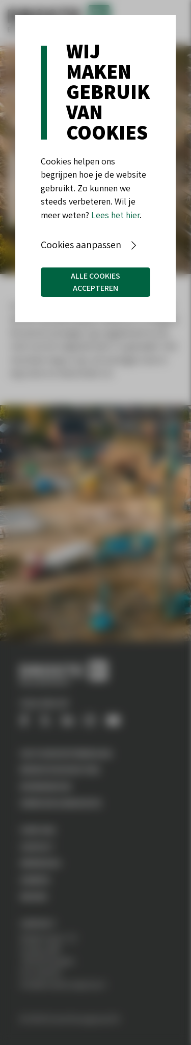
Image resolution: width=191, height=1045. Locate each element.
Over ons (38, 830)
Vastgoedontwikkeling (66, 753)
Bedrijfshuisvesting (60, 769)
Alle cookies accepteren (95, 282)
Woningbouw (45, 786)
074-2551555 (40, 972)
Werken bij (40, 863)
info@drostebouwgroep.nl (62, 984)
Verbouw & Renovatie (60, 803)
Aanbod (35, 879)
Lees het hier (115, 215)
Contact (37, 846)
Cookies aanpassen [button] (81, 244)
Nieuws (33, 896)
